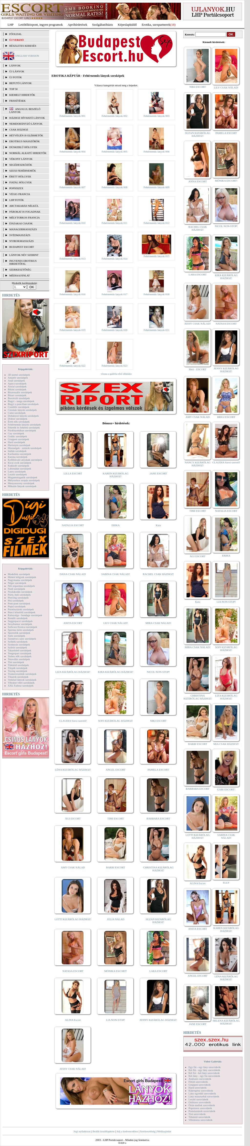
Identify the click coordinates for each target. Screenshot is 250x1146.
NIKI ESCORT (158, 720)
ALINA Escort (73, 1019)
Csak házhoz (18, 129)
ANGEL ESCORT (115, 769)
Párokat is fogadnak (25, 211)
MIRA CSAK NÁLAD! (158, 623)
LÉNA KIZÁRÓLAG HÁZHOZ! (73, 769)
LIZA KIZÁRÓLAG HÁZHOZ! (72, 671)
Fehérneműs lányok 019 (72, 329)
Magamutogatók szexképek (22, 477)
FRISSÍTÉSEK (17, 100)
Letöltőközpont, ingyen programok (41, 24)
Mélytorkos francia (24, 217)
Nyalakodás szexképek (20, 591)
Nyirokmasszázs (21, 241)
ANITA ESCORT (72, 623)
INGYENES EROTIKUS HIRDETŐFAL (23, 262)
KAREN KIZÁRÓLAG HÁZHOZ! (115, 475)
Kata (158, 525)
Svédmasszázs (19, 235)
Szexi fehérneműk (22, 170)
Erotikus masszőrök (24, 141)
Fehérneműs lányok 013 (72, 258)
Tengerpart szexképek (19, 653)
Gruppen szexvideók (199, 1084)
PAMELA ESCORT (158, 769)
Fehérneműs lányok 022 (72, 365)
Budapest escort (21, 246)
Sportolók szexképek (19, 632)
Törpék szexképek (17, 667)
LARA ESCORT (158, 971)
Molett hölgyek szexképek (22, 577)
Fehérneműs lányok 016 (72, 294)
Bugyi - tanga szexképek (21, 401)
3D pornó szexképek (19, 374)
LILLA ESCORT (73, 473)
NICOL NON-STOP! (158, 671)
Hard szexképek (16, 442)
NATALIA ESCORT (73, 525)
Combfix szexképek (18, 406)
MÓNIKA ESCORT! (115, 971)
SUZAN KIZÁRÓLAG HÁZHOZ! (158, 921)
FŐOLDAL (15, 34)
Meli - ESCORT (197, 369)
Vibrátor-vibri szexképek (21, 682)
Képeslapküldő (127, 24)
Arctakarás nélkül (24, 205)
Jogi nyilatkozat (82, 1131)
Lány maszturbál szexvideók (203, 1096)
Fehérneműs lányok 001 (72, 115)
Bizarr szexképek (17, 395)
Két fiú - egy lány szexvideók (204, 1070)
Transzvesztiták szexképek (22, 673)
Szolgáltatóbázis (102, 24)
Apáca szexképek (17, 383)
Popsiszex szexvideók (200, 1108)
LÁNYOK (15, 65)
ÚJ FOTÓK (15, 77)
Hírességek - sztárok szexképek (25, 448)
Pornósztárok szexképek (21, 609)
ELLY (226, 882)
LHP (11, 24)
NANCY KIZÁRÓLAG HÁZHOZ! (198, 464)
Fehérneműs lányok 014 (114, 258)
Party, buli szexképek (19, 594)
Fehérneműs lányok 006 (156, 151)
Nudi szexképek (16, 588)
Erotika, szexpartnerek (156, 24)
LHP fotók (16, 199)
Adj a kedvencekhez (127, 1131)
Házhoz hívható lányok (27, 117)
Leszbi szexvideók (198, 1099)
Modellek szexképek (19, 574)
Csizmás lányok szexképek (22, 409)
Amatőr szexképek (18, 377)
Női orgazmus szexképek (21, 585)
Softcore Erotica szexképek (22, 626)
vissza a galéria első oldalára (116, 373)
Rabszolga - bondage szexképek (25, 615)
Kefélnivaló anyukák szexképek (25, 459)
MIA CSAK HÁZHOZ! (226, 743)
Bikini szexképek (17, 389)
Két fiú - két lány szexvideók (203, 1072)
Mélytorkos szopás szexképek (24, 480)
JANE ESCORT (158, 473)
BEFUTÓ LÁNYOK (20, 83)
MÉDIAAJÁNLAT (19, 275)
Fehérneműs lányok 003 (156, 115)
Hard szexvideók (197, 1087)
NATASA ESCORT (72, 971)
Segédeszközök (20, 164)
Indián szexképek (17, 450)
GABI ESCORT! (226, 789)
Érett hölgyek (20, 176)
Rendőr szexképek (18, 618)
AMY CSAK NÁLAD (73, 867)
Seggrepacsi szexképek (20, 621)
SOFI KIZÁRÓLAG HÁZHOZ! (115, 720)
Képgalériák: (25, 369)
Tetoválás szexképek (19, 659)
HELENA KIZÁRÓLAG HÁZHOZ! (226, 1022)
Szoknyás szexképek (19, 644)
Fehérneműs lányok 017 (114, 294)
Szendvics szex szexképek (22, 638)
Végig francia (19, 194)
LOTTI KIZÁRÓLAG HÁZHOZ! (72, 919)
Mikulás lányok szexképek (22, 486)
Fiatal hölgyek (20, 182)
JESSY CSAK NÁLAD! (73, 1068)
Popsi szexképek (17, 606)
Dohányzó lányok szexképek (23, 415)
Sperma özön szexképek (21, 629)
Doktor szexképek (17, 418)
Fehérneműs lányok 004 (72, 151)
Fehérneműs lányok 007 (72, 187)
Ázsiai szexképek (17, 386)
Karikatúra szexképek (19, 453)
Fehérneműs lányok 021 (156, 329)
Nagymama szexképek (20, 579)
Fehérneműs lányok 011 (114, 222)
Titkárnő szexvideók (199, 1116)
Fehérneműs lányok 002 (114, 115)
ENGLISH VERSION (27, 55)
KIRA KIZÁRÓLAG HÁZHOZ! (115, 671)
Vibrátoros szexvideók (200, 1119)
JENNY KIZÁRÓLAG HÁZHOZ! (158, 1019)
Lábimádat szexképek (19, 468)
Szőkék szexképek (18, 641)
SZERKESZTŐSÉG (20, 269)
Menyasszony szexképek (21, 483)
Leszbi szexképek (17, 474)
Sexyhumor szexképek (20, 623)
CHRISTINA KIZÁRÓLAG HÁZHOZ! (158, 869)
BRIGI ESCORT (226, 416)
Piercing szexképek (18, 597)
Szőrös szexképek (17, 647)
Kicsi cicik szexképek (19, 462)
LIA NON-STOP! (115, 1019)
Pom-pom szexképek (19, 603)
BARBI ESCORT (115, 867)
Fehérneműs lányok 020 (114, 329)
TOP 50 (13, 88)
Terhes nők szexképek (19, 656)
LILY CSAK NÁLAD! (115, 623)
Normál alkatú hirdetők (27, 153)
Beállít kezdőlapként (104, 1131)
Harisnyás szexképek (19, 445)
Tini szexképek (16, 662)
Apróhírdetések (77, 24)
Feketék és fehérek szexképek (24, 427)
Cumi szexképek (17, 412)
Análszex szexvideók (199, 1078)
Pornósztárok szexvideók (201, 1111)
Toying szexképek (17, 670)
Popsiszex (16, 188)
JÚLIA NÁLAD (115, 919)
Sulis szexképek (16, 635)
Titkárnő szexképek (18, 665)
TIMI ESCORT (115, 818)
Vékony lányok (20, 158)
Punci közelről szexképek (21, 612)
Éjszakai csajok (21, 223)
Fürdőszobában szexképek (22, 430)
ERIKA (116, 525)
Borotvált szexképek (19, 398)
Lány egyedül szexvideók (202, 1093)
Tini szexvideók (197, 1114)
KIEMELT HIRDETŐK (22, 94)
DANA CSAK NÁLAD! (73, 574)
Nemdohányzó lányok (25, 123)
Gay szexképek (16, 433)
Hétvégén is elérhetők (26, 135)
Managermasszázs (23, 229)
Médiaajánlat (164, 1131)
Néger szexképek (17, 582)
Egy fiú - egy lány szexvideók (204, 1067)
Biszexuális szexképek (20, 392)
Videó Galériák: (213, 1061)
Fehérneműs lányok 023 (114, 365)
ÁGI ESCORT (73, 818)
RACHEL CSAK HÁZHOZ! (158, 574)
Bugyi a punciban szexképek (23, 404)
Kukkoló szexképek (18, 465)
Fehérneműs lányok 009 (156, 187)
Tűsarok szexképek (18, 676)
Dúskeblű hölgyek (23, 147)
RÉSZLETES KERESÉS (22, 45)
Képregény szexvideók (200, 1090)
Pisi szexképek (16, 600)
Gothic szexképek (17, 436)
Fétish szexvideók (198, 1081)
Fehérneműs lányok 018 (156, 294)
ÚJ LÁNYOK (16, 71)
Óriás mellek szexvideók (201, 1105)
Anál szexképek (16, 380)
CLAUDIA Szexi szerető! (73, 720)
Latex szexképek (17, 471)
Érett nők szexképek (19, 421)
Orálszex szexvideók (199, 1102)
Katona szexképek (17, 456)
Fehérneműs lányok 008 (114, 187)
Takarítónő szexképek (19, 650)
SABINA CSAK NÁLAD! (115, 574)
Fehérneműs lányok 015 (156, 256)
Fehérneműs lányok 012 (156, 222)
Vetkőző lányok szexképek (22, 679)
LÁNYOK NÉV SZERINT (24, 254)
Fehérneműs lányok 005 (114, 151)
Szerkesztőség (147, 1131)
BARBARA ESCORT (158, 818)
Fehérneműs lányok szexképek (24, 424)
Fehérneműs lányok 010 (72, 222)
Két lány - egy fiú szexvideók (204, 1075)
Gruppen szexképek (18, 439)
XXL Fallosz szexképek (20, 685)
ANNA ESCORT (197, 181)
